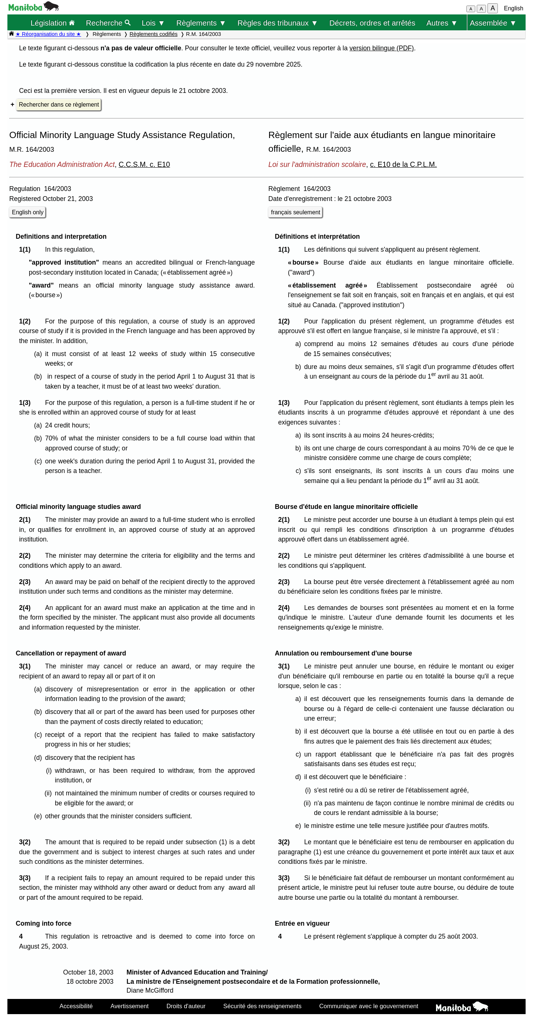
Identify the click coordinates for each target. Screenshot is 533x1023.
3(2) (26, 842)
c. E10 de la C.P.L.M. (403, 164)
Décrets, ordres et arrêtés (372, 23)
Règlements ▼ (201, 23)
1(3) (26, 402)
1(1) (26, 249)
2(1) (26, 519)
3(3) (26, 878)
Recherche (108, 23)
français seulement (295, 212)
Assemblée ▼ (493, 23)
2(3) (26, 582)
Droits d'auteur (186, 1006)
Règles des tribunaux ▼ (278, 23)
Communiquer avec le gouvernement (368, 1006)
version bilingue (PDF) (381, 48)
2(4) (26, 607)
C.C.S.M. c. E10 (144, 164)
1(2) (26, 321)
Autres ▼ (442, 23)
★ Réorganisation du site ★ (48, 34)
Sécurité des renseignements (262, 1006)
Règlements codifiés (154, 34)
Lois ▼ (153, 23)
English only (27, 212)
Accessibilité (76, 1006)
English (513, 8)
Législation (52, 23)
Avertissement (130, 1006)
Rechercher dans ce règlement (59, 104)
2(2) (26, 555)
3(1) (26, 666)
